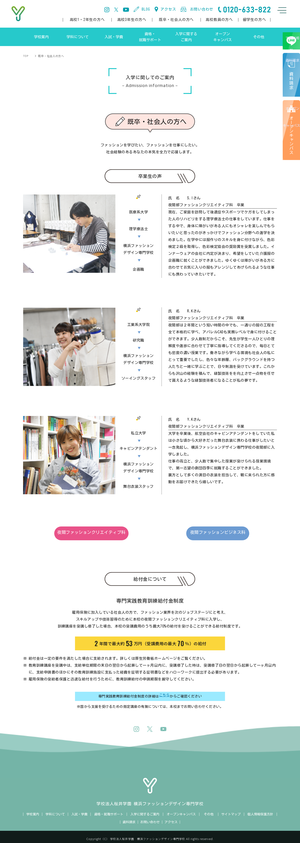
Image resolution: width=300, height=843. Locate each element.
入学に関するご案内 (144, 810)
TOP (26, 56)
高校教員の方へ (219, 19)
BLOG (146, 9)
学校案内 (32, 810)
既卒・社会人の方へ (176, 19)
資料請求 (129, 818)
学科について (55, 810)
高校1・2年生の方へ (87, 19)
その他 (208, 810)
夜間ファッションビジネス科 (200, 533)
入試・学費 (79, 810)
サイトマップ (231, 810)
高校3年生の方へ (131, 19)
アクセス (168, 9)
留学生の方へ (254, 19)
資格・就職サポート (108, 810)
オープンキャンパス (292, 144)
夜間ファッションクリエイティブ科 (99, 533)
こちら (164, 692)
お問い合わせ (201, 9)
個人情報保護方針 (260, 810)
